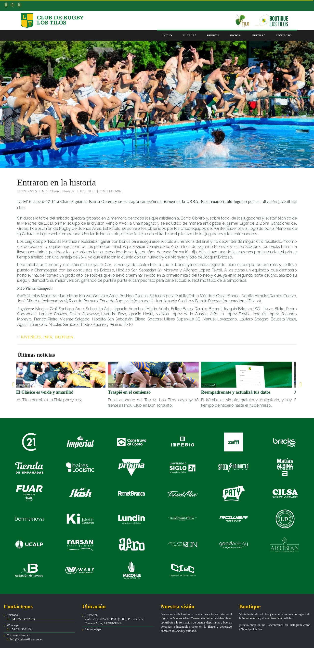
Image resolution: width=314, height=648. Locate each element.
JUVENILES (87, 191)
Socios (235, 35)
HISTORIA (114, 191)
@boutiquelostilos (250, 629)
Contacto (283, 35)
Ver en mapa (93, 629)
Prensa (258, 35)
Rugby (213, 35)
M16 (102, 191)
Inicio (167, 35)
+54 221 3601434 (20, 629)
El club (189, 35)
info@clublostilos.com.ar (26, 639)
